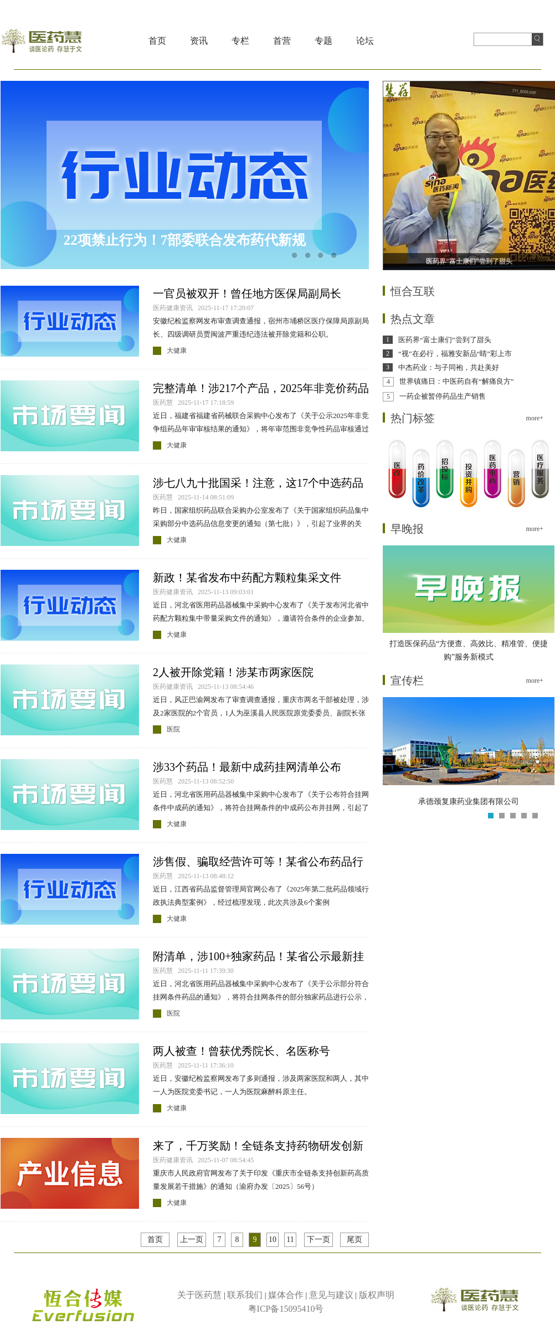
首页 (157, 40)
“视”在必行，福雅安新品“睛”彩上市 (455, 353)
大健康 (177, 350)
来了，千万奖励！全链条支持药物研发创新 (258, 1146)
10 (272, 1239)
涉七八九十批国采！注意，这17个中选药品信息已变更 (258, 484)
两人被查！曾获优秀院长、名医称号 (241, 1051)
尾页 (354, 1239)
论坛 (365, 40)
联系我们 (245, 1295)
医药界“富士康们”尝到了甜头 (444, 340)
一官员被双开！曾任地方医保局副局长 (247, 293)
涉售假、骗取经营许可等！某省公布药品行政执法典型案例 (258, 862)
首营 (282, 40)
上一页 (191, 1239)
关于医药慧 (199, 1295)
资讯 (199, 40)
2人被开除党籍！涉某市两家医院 (233, 672)
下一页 (318, 1239)
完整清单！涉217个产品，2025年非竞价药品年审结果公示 (261, 389)
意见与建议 (331, 1295)
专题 (323, 40)
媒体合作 (286, 1295)
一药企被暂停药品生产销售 (442, 396)
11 (290, 1239)
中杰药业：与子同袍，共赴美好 (448, 367)
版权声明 (376, 1295)
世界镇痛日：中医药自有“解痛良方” (456, 381)
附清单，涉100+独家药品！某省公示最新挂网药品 (258, 957)
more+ (534, 418)
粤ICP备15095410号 (286, 1308)
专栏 (240, 40)
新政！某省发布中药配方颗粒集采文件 (247, 577)
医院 (173, 729)
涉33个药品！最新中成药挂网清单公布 (247, 767)
